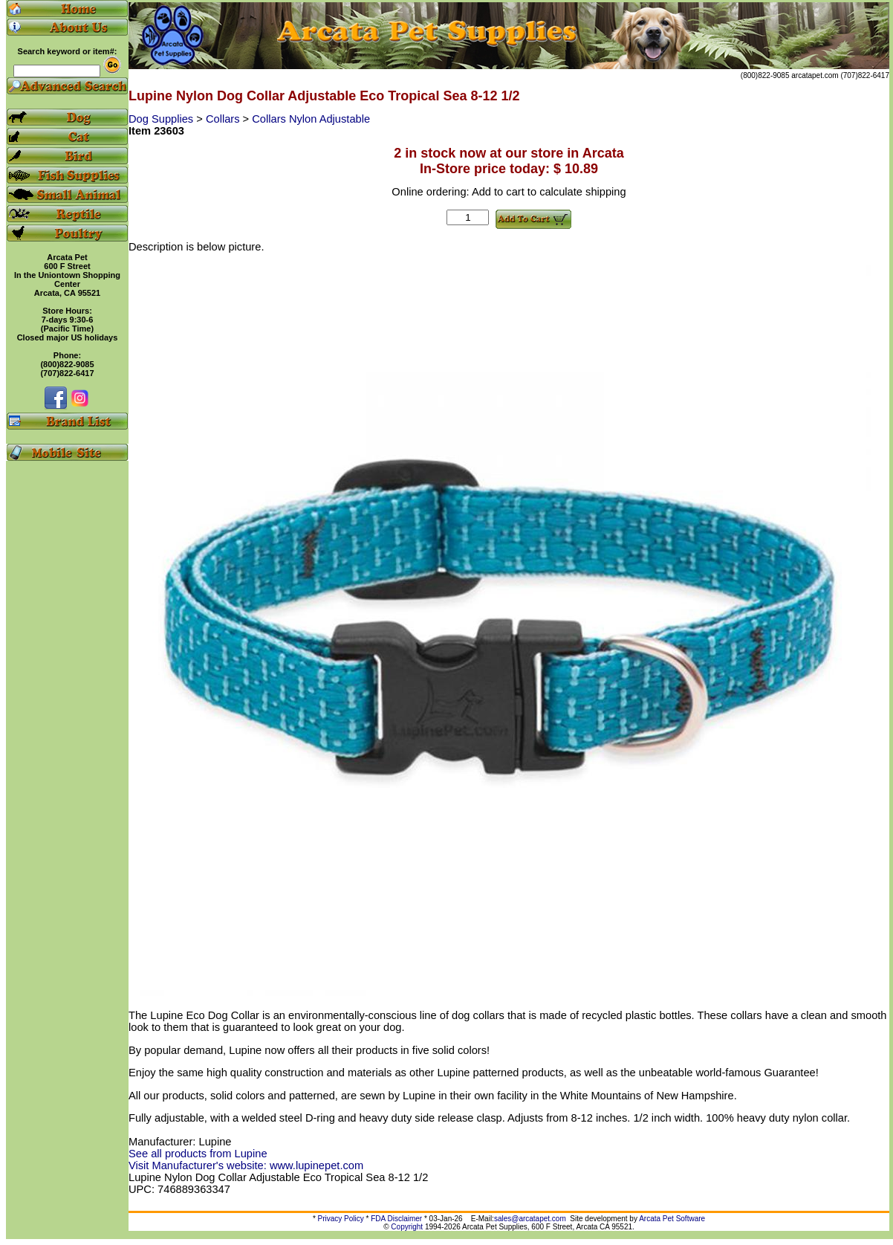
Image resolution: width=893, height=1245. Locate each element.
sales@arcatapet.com (530, 1219)
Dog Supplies (162, 119)
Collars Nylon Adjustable (311, 119)
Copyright (407, 1227)
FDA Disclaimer (396, 1219)
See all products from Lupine (198, 1154)
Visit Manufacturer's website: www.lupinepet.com (246, 1165)
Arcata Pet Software (672, 1219)
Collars (224, 119)
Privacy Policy (341, 1219)
